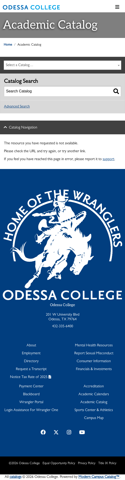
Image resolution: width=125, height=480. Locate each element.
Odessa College (62, 305)
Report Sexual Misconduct (93, 353)
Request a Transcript (31, 369)
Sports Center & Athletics (93, 410)
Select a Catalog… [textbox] (19, 65)
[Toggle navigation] (117, 7)
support (108, 159)
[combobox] (62, 65)
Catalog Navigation (23, 128)
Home (8, 45)
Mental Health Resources (94, 346)
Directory (31, 361)
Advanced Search (17, 107)
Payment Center (31, 387)
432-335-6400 (62, 326)
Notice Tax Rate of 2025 (28, 377)
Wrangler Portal (31, 402)
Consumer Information (94, 361)
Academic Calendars (93, 394)
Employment (31, 353)
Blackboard (31, 394)
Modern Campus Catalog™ (99, 477)
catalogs (15, 477)
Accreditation (94, 387)
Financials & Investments (94, 369)
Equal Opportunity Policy (59, 463)
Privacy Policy (86, 463)
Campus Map (94, 418)
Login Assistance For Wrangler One (31, 410)
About (31, 346)
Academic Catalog (93, 402)
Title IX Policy (107, 463)
